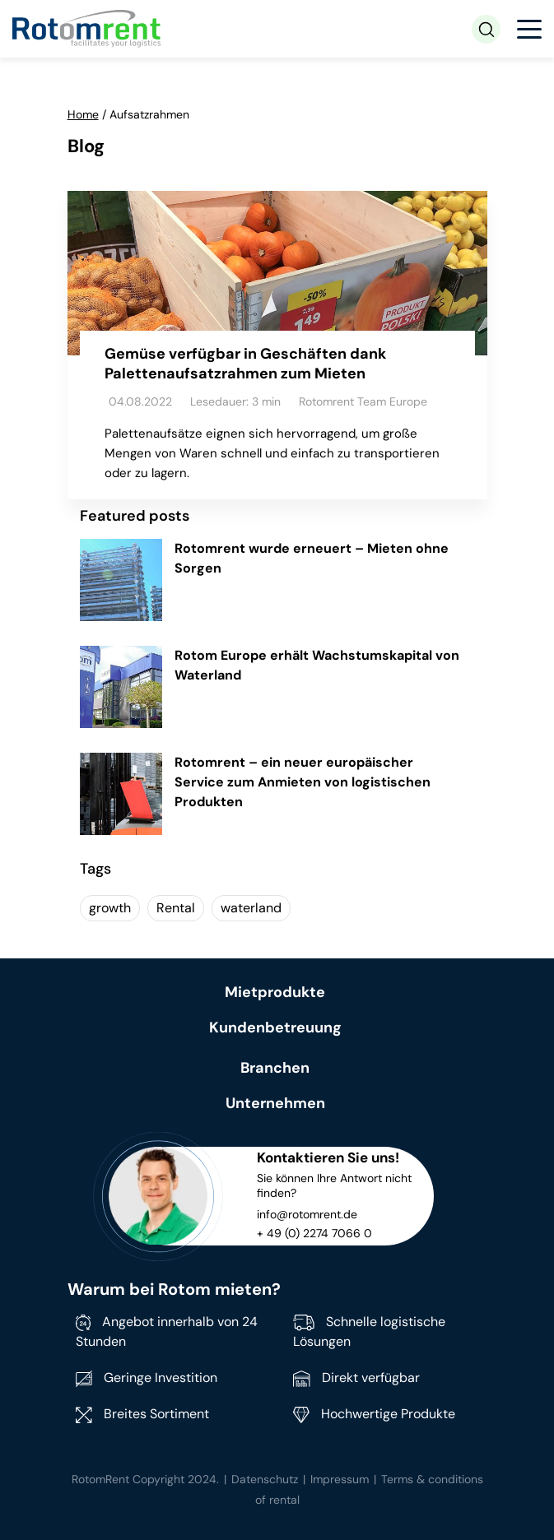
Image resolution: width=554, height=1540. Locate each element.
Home (83, 114)
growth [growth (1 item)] (110, 907)
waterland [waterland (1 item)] (251, 907)
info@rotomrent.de (307, 1214)
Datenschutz (264, 1479)
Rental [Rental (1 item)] (175, 907)
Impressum (339, 1479)
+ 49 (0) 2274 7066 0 (314, 1233)
